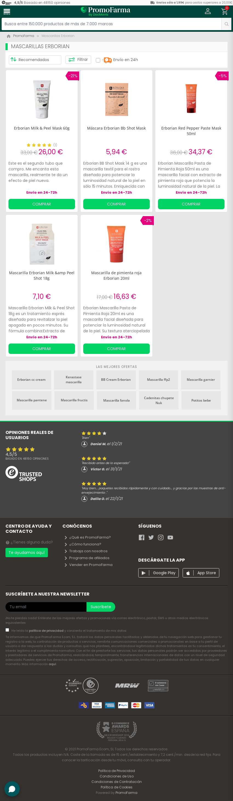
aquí (52, 664)
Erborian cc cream (31, 379)
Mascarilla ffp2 (158, 379)
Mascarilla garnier (201, 379)
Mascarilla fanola (116, 400)
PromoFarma (126, 792)
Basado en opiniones (27, 458)
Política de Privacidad (116, 770)
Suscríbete (101, 607)
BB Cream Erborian (116, 379)
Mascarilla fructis (74, 400)
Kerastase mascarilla (74, 379)
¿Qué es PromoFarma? (87, 537)
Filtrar (78, 59)
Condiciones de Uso (117, 776)
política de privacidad (46, 630)
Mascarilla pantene (32, 400)
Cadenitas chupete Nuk (159, 400)
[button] (208, 11)
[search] (226, 24)
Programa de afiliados (87, 557)
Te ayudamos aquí (26, 552)
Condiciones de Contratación (116, 781)
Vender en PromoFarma (88, 564)
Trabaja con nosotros (86, 551)
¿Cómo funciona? (82, 544)
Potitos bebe (201, 400)
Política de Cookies (117, 787)
